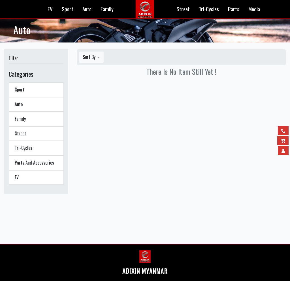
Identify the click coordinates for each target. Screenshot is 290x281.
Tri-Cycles (209, 9)
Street (183, 9)
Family (107, 9)
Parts (233, 9)
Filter (13, 58)
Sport (67, 9)
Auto (86, 9)
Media (254, 9)
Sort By (90, 57)
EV (50, 9)
